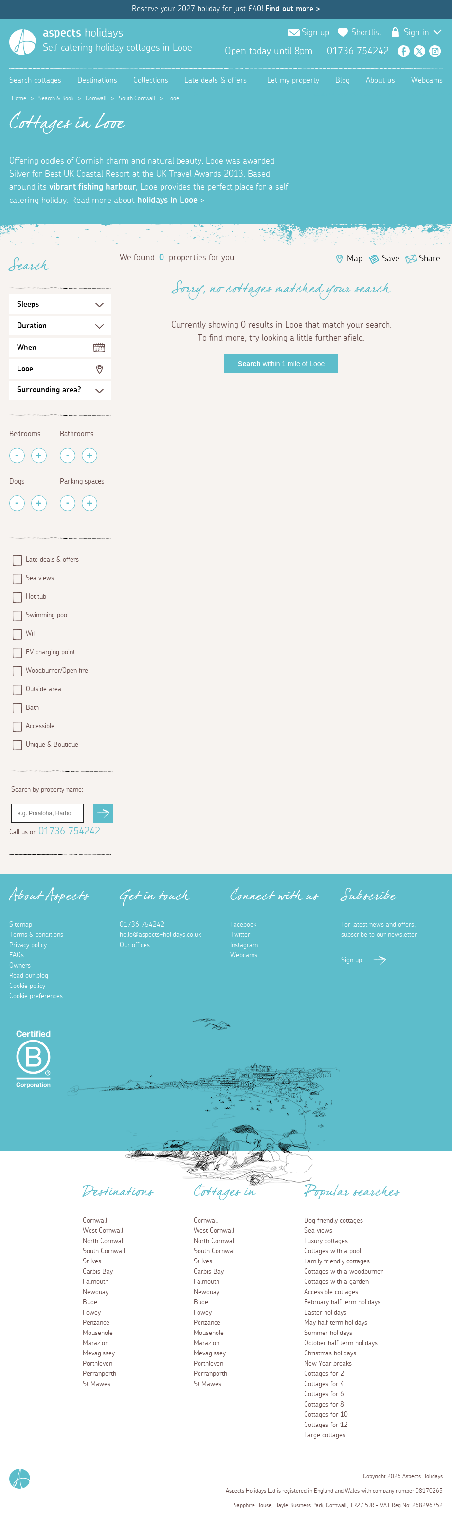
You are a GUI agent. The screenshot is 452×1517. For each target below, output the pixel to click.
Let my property (293, 80)
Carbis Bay (98, 1271)
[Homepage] (22, 42)
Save (390, 259)
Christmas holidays (330, 1353)
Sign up (315, 32)
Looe (25, 369)
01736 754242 (69, 831)
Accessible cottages (331, 1292)
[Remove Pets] (17, 503)
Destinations (97, 80)
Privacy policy (28, 945)
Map (354, 259)
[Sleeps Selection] (60, 304)
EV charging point (50, 652)
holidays (83, 33)
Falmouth (95, 1282)
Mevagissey (99, 1353)
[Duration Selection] (60, 325)
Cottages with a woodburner (343, 1271)
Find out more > (292, 9)
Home (19, 98)
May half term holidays (335, 1322)
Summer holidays (328, 1333)
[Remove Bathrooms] (67, 455)
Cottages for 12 (326, 1425)
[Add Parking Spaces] (89, 503)
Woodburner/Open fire (57, 670)
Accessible (40, 726)
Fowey (92, 1312)
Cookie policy (27, 986)
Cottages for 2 (324, 1374)
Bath (32, 707)
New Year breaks (328, 1363)
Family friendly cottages (337, 1261)
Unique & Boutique (52, 744)
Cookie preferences (36, 996)
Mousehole (98, 1333)
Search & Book (55, 98)
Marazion (95, 1343)
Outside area (43, 689)
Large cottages (324, 1435)
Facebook (404, 51)
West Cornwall (103, 1230)
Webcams (427, 80)
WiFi (32, 633)
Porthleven (97, 1363)
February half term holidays (342, 1302)
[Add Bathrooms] (89, 455)
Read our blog (28, 975)
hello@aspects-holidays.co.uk (160, 935)
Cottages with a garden (336, 1282)
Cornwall (96, 98)
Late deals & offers (215, 80)
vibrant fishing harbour (92, 187)
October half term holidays (341, 1343)
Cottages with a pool (332, 1251)
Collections (150, 80)
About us (380, 80)
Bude (90, 1302)
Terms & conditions (36, 935)
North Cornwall (104, 1241)
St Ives (92, 1261)
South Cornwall (137, 98)
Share (429, 259)
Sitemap (20, 924)
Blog (342, 80)
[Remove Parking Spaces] (67, 503)
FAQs (16, 955)
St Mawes (96, 1384)
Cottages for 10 (326, 1414)
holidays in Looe (167, 200)
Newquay (95, 1292)
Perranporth (99, 1374)
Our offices (135, 945)
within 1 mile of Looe (281, 363)
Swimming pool (47, 615)
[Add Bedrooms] (39, 455)
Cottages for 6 (324, 1394)
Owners (20, 965)
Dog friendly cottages (333, 1220)
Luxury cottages (326, 1241)
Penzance (96, 1322)
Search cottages (35, 80)
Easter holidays (325, 1312)
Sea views (40, 578)
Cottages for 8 (324, 1404)
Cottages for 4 (324, 1384)
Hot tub (36, 596)
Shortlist (366, 32)
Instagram (435, 51)
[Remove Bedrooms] (17, 455)
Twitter (419, 51)
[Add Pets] (39, 503)
